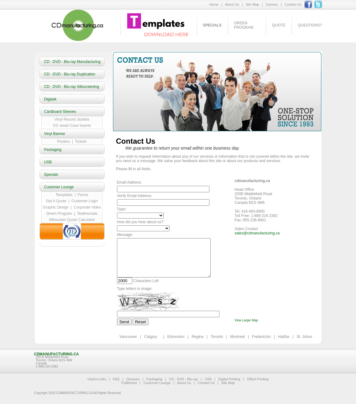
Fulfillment (129, 383)
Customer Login (85, 201)
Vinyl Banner (54, 134)
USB (48, 162)
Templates (64, 195)
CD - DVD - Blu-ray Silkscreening (71, 86)
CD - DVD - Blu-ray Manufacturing (72, 62)
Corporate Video (87, 207)
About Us (232, 4)
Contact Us (292, 4)
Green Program (243, 25)
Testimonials (87, 213)
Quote (278, 25)
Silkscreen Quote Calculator (72, 220)
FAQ (116, 379)
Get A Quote (56, 201)
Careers (272, 4)
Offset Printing (258, 379)
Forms (83, 195)
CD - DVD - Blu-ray (183, 379)
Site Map (252, 4)
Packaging (53, 149)
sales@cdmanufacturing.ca (257, 233)
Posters (64, 141)
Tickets (80, 141)
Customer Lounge (59, 187)
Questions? (310, 25)
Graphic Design (56, 207)
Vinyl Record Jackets (71, 119)
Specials (51, 174)
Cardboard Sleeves (60, 111)
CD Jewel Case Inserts (72, 125)
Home (213, 4)
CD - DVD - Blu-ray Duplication (70, 74)
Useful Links (96, 379)
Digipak (50, 99)
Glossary (132, 379)
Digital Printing (229, 379)
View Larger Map (246, 320)
